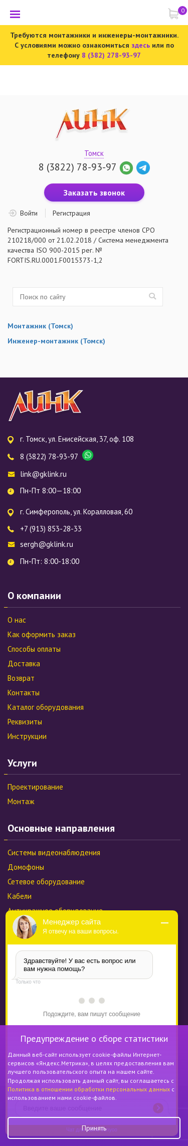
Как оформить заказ (42, 634)
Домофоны (26, 867)
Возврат (21, 678)
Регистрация (71, 213)
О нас (17, 620)
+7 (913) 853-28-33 (51, 528)
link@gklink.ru (43, 474)
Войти (29, 213)
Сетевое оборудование (46, 881)
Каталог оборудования (46, 707)
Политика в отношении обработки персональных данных (89, 1089)
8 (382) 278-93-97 (111, 55)
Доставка (24, 663)
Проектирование (35, 787)
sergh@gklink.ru (46, 544)
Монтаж (21, 801)
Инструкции (27, 736)
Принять (94, 1127)
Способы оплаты (34, 649)
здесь (140, 45)
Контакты (24, 692)
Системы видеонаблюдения (54, 852)
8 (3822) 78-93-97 (77, 166)
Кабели (20, 896)
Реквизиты (25, 721)
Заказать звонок (94, 192)
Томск (94, 153)
